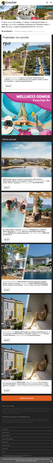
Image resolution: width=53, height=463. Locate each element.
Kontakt (3, 451)
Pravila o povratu (5, 445)
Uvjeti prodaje (5, 442)
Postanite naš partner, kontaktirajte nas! (16, 417)
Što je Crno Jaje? (8, 406)
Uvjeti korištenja (5, 432)
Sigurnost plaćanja (6, 435)
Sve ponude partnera (39, 31)
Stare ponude (5, 448)
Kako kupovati (5, 429)
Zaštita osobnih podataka (7, 438)
